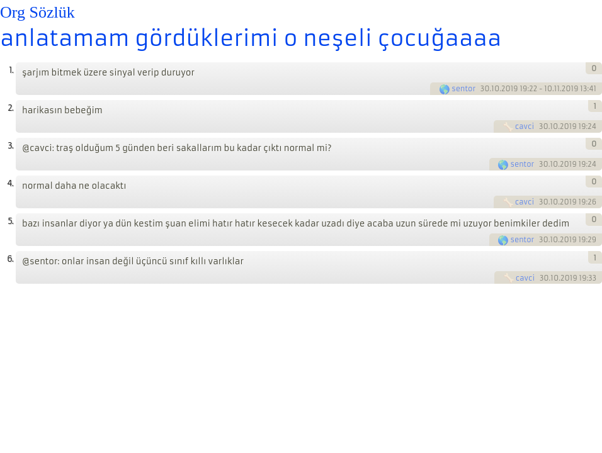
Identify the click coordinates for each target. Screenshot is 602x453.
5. (10, 221)
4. (10, 183)
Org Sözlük (37, 12)
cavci (524, 126)
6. (10, 259)
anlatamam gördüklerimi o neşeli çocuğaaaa (250, 38)
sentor (463, 88)
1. (11, 70)
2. (10, 108)
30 (485, 88)
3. (10, 145)
